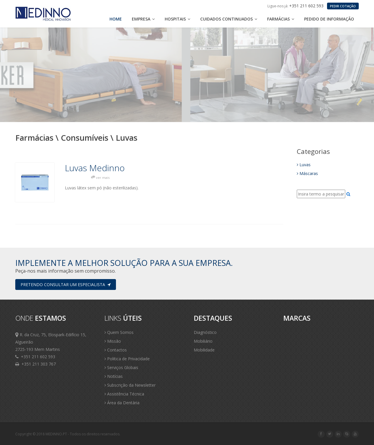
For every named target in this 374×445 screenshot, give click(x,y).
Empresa (143, 19)
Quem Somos (119, 332)
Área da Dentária (122, 402)
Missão (113, 341)
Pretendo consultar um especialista (66, 284)
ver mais (102, 177)
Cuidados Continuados (228, 19)
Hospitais (177, 19)
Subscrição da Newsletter (130, 385)
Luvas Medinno (95, 168)
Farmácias (280, 19)
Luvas (304, 164)
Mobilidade (204, 350)
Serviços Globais (121, 367)
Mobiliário (203, 341)
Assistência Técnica (124, 394)
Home (115, 19)
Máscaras (307, 173)
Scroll (362, 433)
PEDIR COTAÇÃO (343, 6)
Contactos (116, 350)
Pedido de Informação (329, 19)
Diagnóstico (205, 332)
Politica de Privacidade (127, 358)
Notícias (114, 376)
